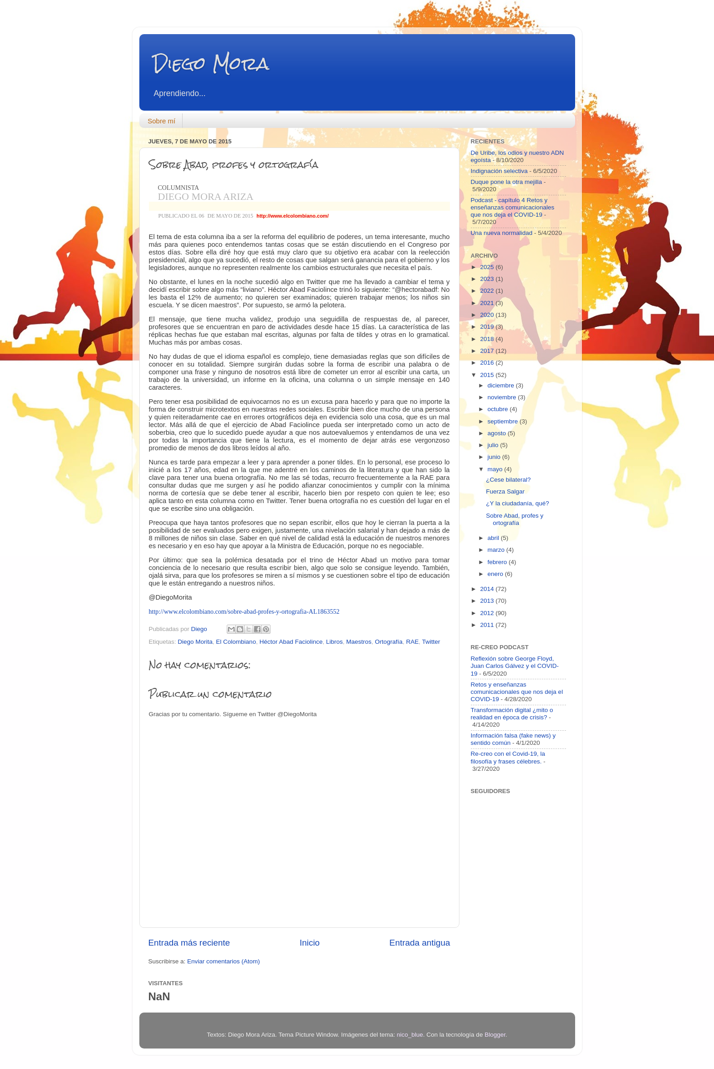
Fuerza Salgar (505, 491)
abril (494, 537)
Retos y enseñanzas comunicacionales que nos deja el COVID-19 (517, 691)
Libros (334, 641)
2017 (487, 350)
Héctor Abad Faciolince (291, 641)
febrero (498, 562)
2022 (487, 290)
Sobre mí (161, 121)
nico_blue (410, 1034)
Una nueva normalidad (502, 232)
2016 (487, 362)
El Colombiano (236, 641)
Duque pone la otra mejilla (506, 181)
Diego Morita (195, 641)
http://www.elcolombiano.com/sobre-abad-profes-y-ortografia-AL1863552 (244, 611)
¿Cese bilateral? (508, 479)
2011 (487, 624)
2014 (487, 588)
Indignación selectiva (499, 171)
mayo (496, 469)
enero (496, 573)
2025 (487, 267)
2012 (487, 613)
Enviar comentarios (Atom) (223, 961)
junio (495, 456)
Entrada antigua (419, 942)
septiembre (504, 421)
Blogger (494, 1034)
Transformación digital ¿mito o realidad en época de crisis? (512, 714)
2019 (487, 326)
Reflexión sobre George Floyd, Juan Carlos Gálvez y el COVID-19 (515, 666)
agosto (498, 433)
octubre (499, 409)
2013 (487, 600)
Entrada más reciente (189, 942)
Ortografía (389, 641)
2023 (487, 278)
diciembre (502, 385)
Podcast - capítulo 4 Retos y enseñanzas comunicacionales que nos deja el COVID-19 (513, 207)
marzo (497, 549)
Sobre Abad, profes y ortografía (514, 519)
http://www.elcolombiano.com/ (292, 216)
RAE (412, 641)
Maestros (359, 641)
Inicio (310, 942)
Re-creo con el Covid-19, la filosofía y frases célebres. (508, 757)
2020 (487, 314)
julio (494, 445)
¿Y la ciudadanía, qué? (517, 503)
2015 (487, 375)
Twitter (431, 641)
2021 (487, 303)
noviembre (503, 397)
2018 (487, 339)
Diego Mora (211, 63)
